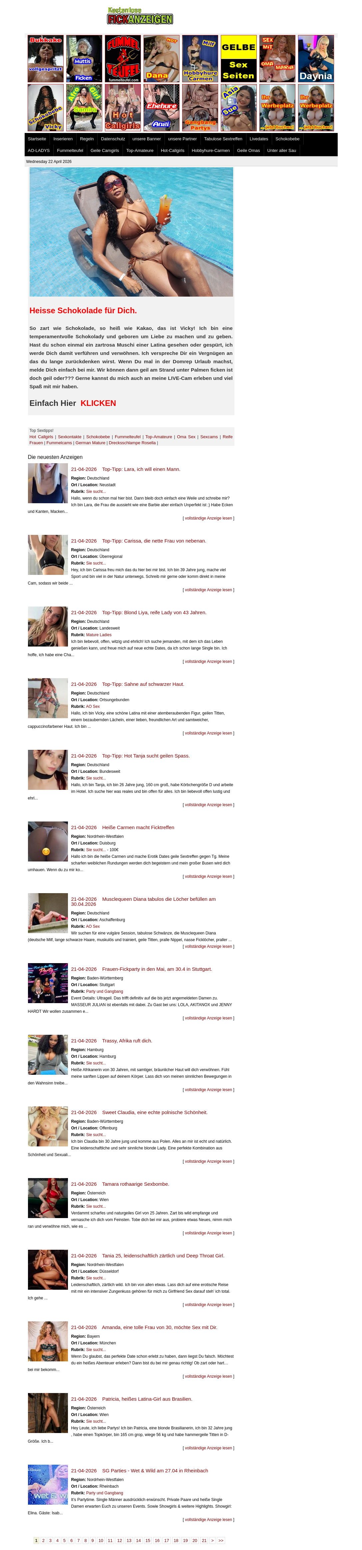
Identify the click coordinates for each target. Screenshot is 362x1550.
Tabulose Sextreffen (223, 138)
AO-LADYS (39, 150)
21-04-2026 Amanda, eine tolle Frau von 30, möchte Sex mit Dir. (144, 1327)
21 (204, 1540)
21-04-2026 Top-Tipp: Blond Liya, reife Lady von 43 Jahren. (139, 612)
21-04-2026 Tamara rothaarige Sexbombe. (120, 1184)
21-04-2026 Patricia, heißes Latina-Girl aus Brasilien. (131, 1399)
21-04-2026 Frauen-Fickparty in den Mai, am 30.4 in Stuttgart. (141, 969)
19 (185, 1540)
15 (148, 1540)
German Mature (91, 442)
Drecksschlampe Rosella (132, 442)
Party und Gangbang (104, 991)
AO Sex (93, 706)
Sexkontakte (69, 436)
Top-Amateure (140, 150)
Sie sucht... (96, 491)
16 (157, 1540)
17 (166, 1540)
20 (194, 1540)
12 (119, 1540)
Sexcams (209, 436)
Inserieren (63, 138)
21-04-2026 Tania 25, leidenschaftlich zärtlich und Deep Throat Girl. (148, 1255)
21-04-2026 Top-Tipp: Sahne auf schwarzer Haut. (127, 684)
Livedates (259, 138)
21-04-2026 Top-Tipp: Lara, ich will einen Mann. (126, 469)
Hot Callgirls (41, 436)
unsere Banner (147, 138)
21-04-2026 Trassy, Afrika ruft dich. (112, 1040)
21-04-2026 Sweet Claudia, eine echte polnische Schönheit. (139, 1112)
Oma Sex (186, 436)
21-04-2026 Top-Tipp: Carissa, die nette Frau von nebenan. (138, 541)
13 (129, 1540)
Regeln (87, 138)
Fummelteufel (70, 150)
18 (176, 1540)
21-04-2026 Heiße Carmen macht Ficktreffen (123, 827)
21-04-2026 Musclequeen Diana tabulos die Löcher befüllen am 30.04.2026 (143, 901)
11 (110, 1540)
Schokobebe (287, 138)
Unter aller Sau (281, 150)
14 (138, 1540)
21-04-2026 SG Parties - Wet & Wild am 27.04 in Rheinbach (139, 1470)
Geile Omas (248, 150)
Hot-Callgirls (172, 150)
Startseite (37, 138)
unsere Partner (182, 138)
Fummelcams (59, 442)
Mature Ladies (99, 635)
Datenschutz (113, 138)
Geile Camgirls (105, 150)
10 (101, 1540)
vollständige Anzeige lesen (208, 518)
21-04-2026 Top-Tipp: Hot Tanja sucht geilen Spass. (130, 756)
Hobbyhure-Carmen (211, 150)
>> (220, 1540)
